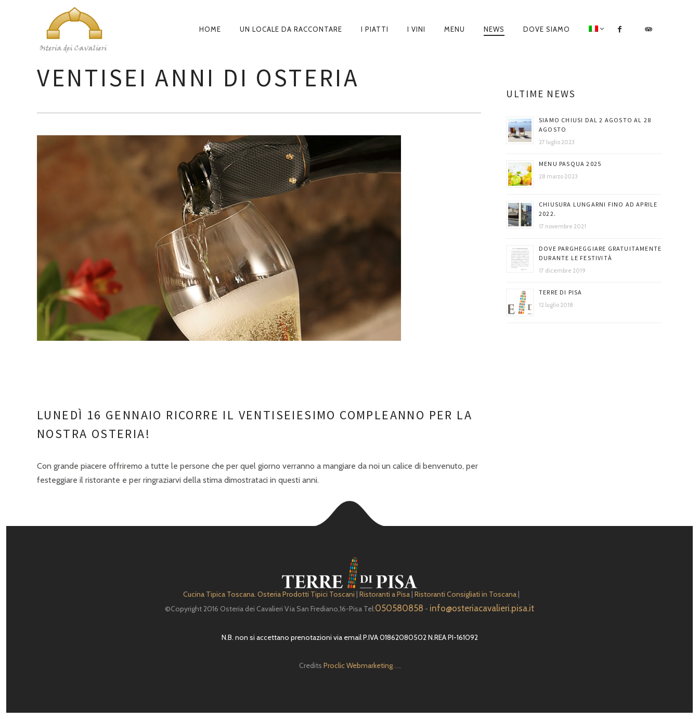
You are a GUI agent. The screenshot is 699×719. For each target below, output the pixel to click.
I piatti (375, 29)
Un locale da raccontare (291, 29)
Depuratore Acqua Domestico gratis (396, 667)
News (494, 29)
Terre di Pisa (560, 292)
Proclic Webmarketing (358, 665)
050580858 (399, 608)
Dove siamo (546, 29)
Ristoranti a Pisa (384, 594)
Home (210, 29)
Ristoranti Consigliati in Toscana (465, 594)
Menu (454, 29)
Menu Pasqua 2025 (570, 164)
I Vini (416, 29)
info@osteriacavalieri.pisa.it (482, 608)
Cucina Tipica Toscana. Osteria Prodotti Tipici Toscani (269, 594)
